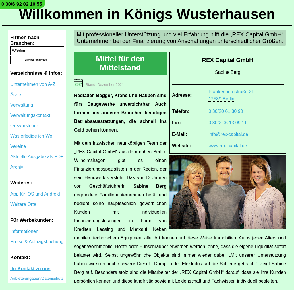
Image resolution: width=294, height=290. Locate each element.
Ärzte (15, 94)
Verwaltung (21, 105)
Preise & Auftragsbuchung (36, 241)
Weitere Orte (23, 204)
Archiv (16, 167)
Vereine (18, 146)
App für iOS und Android (35, 194)
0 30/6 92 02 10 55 (21, 4)
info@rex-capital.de (228, 134)
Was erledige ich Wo (31, 136)
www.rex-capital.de (227, 145)
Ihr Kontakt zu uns (30, 268)
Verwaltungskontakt (30, 115)
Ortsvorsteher (24, 125)
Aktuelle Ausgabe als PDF (36, 156)
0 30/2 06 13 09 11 (227, 122)
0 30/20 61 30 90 (225, 111)
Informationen (24, 231)
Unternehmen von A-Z (32, 84)
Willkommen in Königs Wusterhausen (147, 14)
